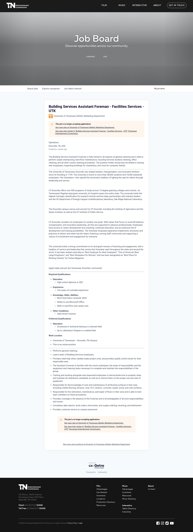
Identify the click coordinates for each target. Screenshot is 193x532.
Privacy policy (91, 472)
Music (122, 5)
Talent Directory (129, 508)
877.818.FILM (32, 508)
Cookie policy (102, 472)
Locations (101, 499)
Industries (126, 512)
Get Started (102, 492)
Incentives (101, 495)
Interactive (139, 5)
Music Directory (129, 499)
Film (104, 5)
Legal (80, 523)
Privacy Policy (72, 523)
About (157, 5)
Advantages (102, 489)
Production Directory (106, 502)
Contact (151, 489)
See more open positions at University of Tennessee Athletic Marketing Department (96, 444)
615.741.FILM (30, 505)
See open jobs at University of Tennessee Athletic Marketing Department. (85, 127)
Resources (101, 505)
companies (51, 88)
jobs (32, 88)
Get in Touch (177, 5)
